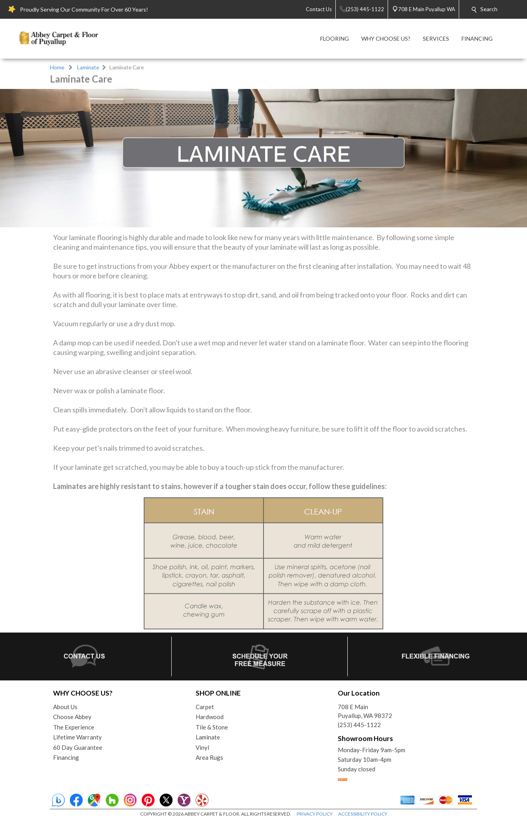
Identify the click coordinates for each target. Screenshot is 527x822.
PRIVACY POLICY (315, 814)
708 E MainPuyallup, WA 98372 (365, 711)
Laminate (88, 67)
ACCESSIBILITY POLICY (362, 814)
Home (57, 67)
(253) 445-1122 (359, 724)
